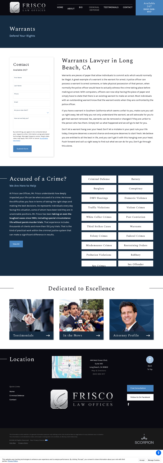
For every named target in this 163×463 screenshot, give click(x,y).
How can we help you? (21, 118)
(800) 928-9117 (149, 10)
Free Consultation (138, 388)
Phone (16, 94)
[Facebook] (128, 404)
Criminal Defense (16, 396)
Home (11, 391)
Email (16, 102)
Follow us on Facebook (140, 397)
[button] (158, 452)
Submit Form (22, 149)
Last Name (17, 86)
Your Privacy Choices (39, 440)
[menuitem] (60, 9)
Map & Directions (99, 371)
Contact (12, 400)
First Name (18, 77)
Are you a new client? (21, 110)
